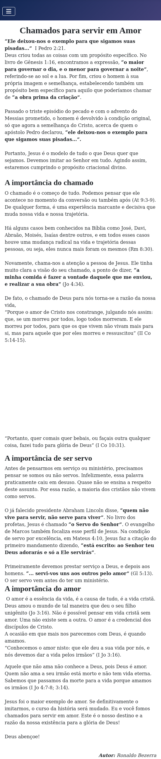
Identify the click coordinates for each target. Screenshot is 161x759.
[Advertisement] (80, 389)
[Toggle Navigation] (8, 11)
